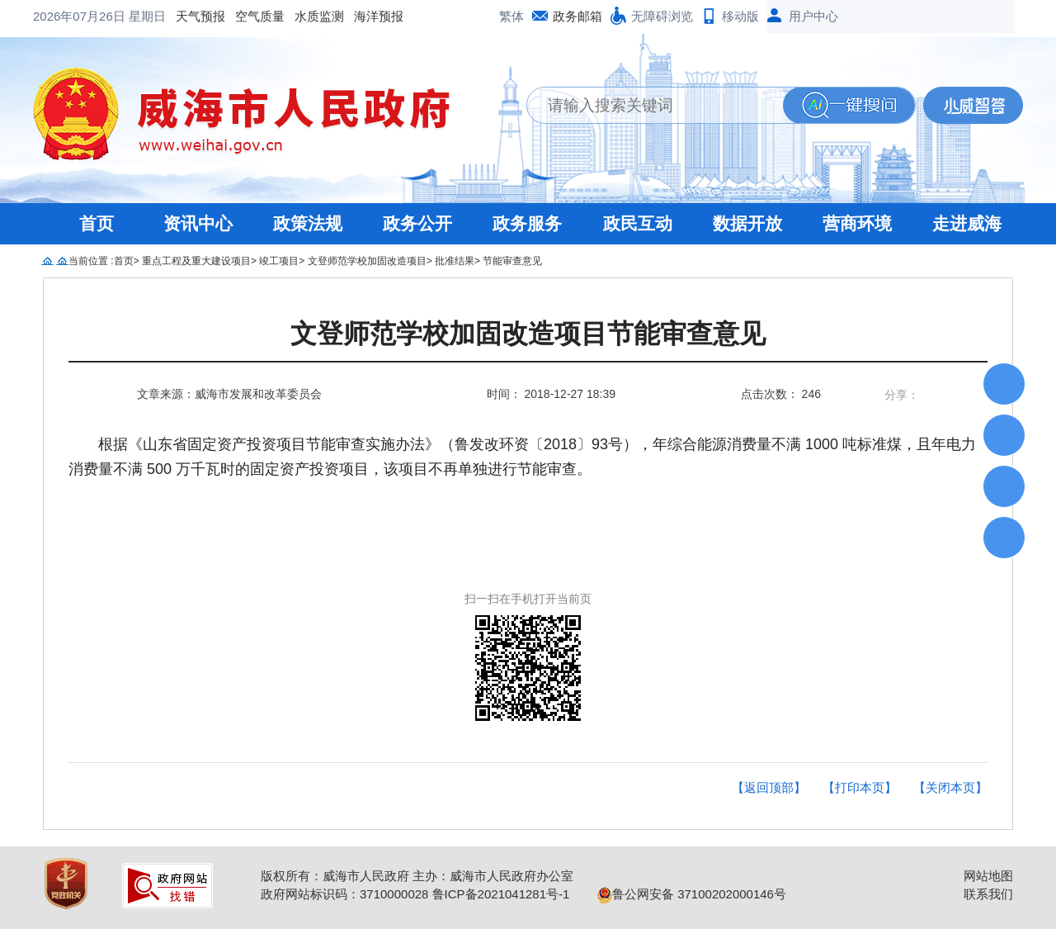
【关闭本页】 (950, 787)
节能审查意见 (512, 261)
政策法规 (307, 223)
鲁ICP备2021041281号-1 (501, 894)
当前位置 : (91, 261)
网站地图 (988, 876)
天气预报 (67, 16)
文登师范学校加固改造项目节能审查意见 (528, 334)
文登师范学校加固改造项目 (367, 261)
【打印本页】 (860, 787)
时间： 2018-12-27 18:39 (551, 394)
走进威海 (967, 223)
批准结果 (454, 261)
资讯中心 (198, 223)
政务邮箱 (577, 16)
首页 (96, 223)
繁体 (511, 16)
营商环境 (857, 223)
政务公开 (417, 223)
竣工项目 (279, 261)
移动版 (740, 16)
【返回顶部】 (769, 787)
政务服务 (527, 223)
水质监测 (186, 16)
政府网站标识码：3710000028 (344, 894)
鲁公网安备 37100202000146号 (691, 894)
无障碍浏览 (662, 16)
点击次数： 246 (781, 394)
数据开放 (747, 223)
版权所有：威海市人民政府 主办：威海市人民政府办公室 (417, 876)
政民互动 (637, 223)
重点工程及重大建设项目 (196, 261)
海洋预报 (246, 16)
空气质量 (127, 16)
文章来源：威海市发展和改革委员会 (229, 394)
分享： (901, 394)
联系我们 (988, 894)
